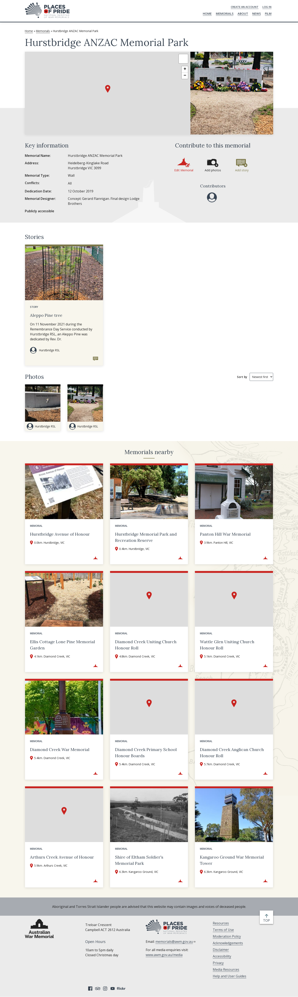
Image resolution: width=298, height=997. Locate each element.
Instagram (105, 988)
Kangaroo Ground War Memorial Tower (232, 860)
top (267, 920)
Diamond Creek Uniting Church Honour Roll (146, 644)
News (256, 14)
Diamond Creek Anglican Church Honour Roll (232, 752)
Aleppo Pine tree (46, 315)
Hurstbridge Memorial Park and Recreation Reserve (146, 537)
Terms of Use (223, 929)
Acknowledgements (228, 943)
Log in (267, 7)
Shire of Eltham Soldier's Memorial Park (139, 860)
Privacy (218, 963)
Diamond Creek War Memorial (59, 749)
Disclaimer (221, 949)
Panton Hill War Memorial (225, 534)
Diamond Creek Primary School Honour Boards (146, 752)
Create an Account (244, 7)
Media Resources (226, 969)
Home (207, 14)
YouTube (112, 988)
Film (268, 14)
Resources (221, 923)
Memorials (224, 14)
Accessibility (222, 956)
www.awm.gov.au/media (164, 955)
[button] (107, 89)
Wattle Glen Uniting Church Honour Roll (227, 644)
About (243, 14)
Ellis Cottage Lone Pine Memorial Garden (62, 644)
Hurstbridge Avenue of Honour (60, 534)
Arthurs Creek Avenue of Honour (62, 857)
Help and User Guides (229, 976)
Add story (242, 170)
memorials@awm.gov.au (175, 941)
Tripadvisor (97, 988)
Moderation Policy (227, 936)
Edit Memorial (183, 170)
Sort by (242, 377)
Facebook (90, 988)
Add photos (213, 170)
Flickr (122, 988)
